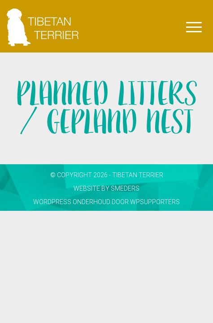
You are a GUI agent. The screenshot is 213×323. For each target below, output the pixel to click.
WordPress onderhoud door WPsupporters (106, 201)
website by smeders (106, 188)
